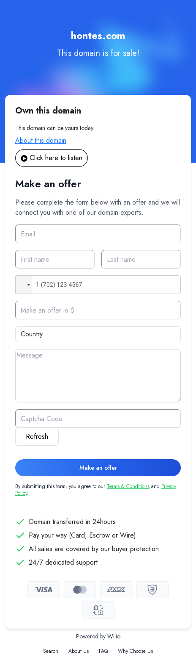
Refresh (37, 436)
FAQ (103, 651)
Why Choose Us (135, 651)
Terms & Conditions (128, 486)
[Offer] (98, 310)
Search (50, 651)
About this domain (40, 140)
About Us (78, 651)
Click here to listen (51, 158)
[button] (24, 285)
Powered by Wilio (98, 636)
